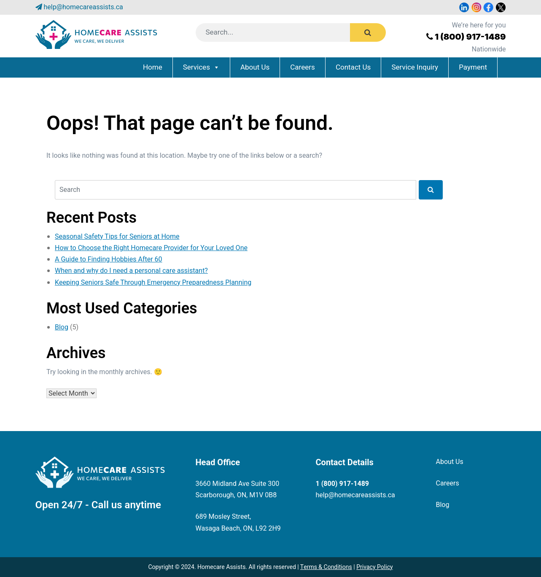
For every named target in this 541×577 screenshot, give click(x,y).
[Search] (284, 32)
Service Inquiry (414, 67)
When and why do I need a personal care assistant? (131, 271)
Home (152, 67)
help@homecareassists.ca (83, 7)
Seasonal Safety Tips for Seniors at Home (117, 237)
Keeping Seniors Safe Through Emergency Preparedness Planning (153, 283)
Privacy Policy (374, 567)
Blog (61, 327)
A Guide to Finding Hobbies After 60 (108, 259)
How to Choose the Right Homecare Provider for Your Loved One (151, 248)
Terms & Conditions (326, 567)
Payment (473, 67)
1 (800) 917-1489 (470, 37)
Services (196, 67)
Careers (302, 67)
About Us (254, 67)
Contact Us (353, 67)
